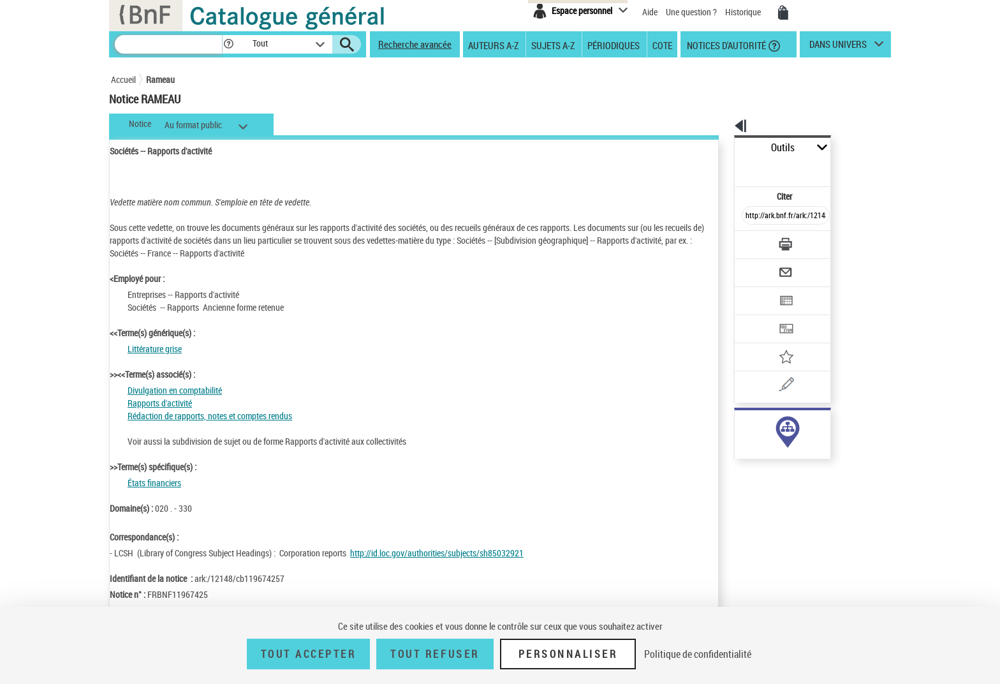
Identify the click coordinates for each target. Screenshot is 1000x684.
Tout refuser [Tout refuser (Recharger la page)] (434, 654)
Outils (720, 147)
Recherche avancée (415, 44)
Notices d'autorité (725, 44)
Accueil (123, 79)
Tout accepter (309, 654)
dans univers (838, 47)
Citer (730, 168)
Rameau (160, 79)
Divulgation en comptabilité (175, 390)
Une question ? (691, 12)
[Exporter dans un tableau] (759, 266)
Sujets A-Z (553, 44)
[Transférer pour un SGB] (755, 291)
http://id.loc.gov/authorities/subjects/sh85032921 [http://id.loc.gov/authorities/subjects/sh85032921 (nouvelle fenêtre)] (437, 553)
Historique (744, 12)
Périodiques (613, 44)
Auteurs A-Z (493, 44)
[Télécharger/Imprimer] (752, 216)
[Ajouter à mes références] (758, 315)
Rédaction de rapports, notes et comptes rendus (210, 416)
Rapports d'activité (160, 403)
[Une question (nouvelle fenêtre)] (775, 340)
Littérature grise (155, 349)
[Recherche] (168, 44)
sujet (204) (740, 426)
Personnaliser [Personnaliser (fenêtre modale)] (568, 654)
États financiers (154, 483)
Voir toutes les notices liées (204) (772, 452)
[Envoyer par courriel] (750, 241)
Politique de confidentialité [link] (697, 654)
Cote (662, 44)
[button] (228, 44)
